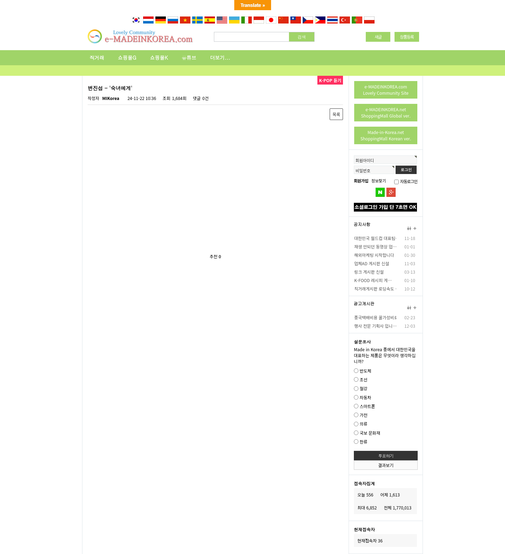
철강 (363, 389)
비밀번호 (363, 170)
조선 (363, 379)
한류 (363, 442)
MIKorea (110, 98)
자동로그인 (408, 181)
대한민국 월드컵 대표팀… (375, 238)
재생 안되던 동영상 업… (375, 246)
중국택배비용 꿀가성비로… (375, 317)
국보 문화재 (369, 433)
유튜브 (189, 57)
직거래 (96, 57)
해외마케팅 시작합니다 (374, 255)
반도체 (365, 371)
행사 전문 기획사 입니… (375, 326)
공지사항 (362, 224)
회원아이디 (365, 160)
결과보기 (385, 465)
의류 (363, 424)
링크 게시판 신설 (369, 272)
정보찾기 (378, 180)
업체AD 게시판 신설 (371, 263)
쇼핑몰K (159, 57)
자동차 (365, 397)
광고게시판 (364, 303)
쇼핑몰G (127, 57)
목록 (336, 114)
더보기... (220, 57)
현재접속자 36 (370, 540)
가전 (363, 415)
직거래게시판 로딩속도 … (375, 289)
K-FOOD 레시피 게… (373, 280)
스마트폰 (367, 406)
